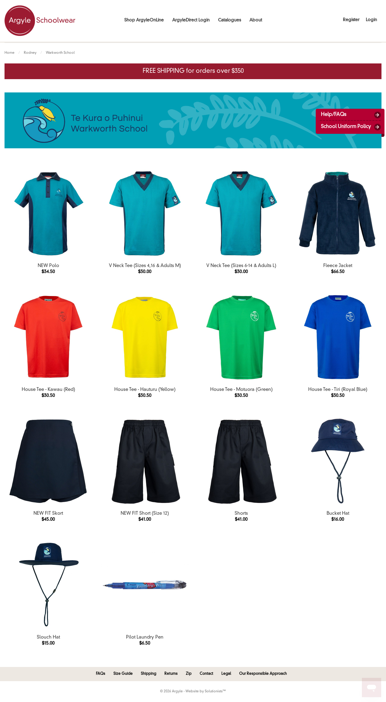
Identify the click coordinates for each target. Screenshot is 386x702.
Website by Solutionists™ (205, 691)
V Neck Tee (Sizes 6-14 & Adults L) (241, 266)
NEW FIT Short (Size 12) (145, 513)
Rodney (30, 53)
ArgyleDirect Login (191, 20)
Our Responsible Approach (263, 674)
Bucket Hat (338, 513)
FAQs (100, 674)
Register (351, 20)
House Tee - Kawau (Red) (48, 390)
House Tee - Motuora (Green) (241, 390)
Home (9, 53)
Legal (226, 674)
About (255, 20)
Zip (188, 674)
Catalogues (229, 20)
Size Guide (123, 674)
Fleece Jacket (337, 266)
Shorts (241, 513)
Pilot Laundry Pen (144, 637)
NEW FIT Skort (48, 513)
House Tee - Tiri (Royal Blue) (337, 390)
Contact (206, 674)
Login (371, 20)
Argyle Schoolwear (40, 20)
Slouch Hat (48, 637)
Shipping (148, 674)
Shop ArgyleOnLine (144, 20)
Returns (171, 674)
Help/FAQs (333, 114)
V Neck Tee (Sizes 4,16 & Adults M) (145, 266)
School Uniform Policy (346, 126)
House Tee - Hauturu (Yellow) (145, 390)
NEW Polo (48, 266)
